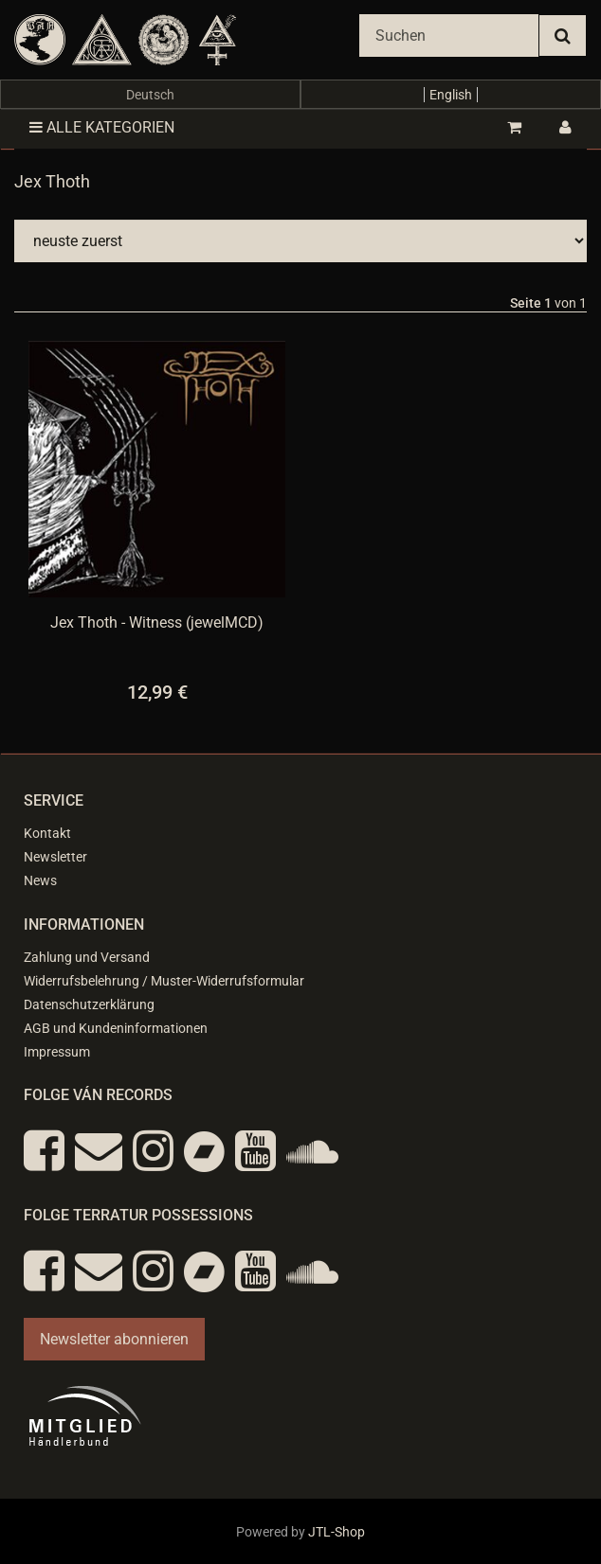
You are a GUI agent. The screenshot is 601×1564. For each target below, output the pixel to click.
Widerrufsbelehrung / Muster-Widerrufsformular (164, 980)
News (40, 880)
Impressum (57, 1051)
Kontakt (47, 833)
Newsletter (55, 856)
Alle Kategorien (101, 127)
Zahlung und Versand (87, 957)
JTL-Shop (336, 1531)
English (450, 94)
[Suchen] (448, 35)
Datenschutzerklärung (89, 1004)
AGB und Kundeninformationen (116, 1028)
